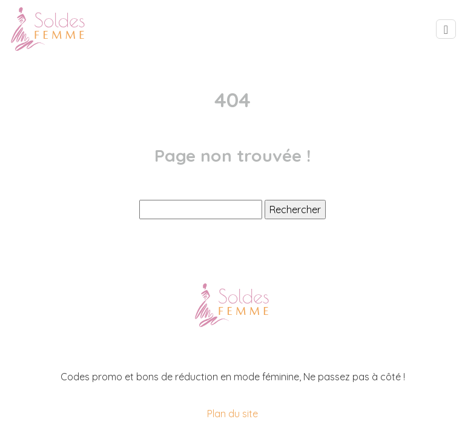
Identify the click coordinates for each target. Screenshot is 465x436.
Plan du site (232, 414)
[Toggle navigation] (446, 29)
